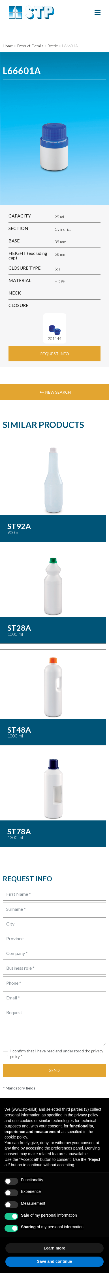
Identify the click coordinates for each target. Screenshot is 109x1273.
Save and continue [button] (54, 1261)
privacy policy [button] (86, 1115)
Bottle (53, 45)
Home (8, 45)
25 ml (59, 216)
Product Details (30, 45)
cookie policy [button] (16, 1137)
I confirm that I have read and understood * (56, 1053)
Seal (58, 268)
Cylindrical (63, 229)
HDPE (60, 281)
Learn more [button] (54, 1248)
